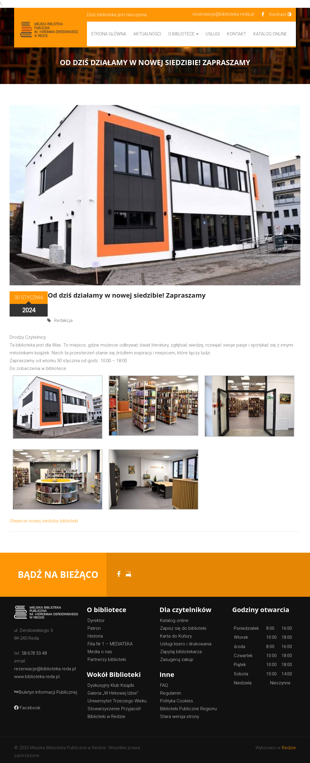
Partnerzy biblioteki (107, 656)
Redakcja (63, 306)
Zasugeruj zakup (176, 656)
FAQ (164, 682)
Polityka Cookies (176, 697)
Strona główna (108, 34)
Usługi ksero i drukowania (185, 640)
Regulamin (170, 689)
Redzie (289, 744)
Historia (95, 632)
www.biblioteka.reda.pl (37, 673)
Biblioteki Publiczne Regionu (188, 705)
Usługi (213, 34)
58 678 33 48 (34, 650)
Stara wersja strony (179, 713)
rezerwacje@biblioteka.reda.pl (223, 14)
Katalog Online (270, 34)
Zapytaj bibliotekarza (181, 648)
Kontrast (280, 14)
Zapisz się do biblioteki (183, 625)
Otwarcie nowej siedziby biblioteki (44, 517)
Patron (94, 625)
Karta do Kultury (176, 632)
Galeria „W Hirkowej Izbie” (113, 689)
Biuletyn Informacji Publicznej (45, 689)
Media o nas (100, 648)
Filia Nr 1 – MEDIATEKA (110, 640)
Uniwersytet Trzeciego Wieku (117, 697)
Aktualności (147, 34)
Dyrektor (96, 617)
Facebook (27, 704)
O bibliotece (183, 34)
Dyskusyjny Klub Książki (111, 682)
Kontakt (236, 34)
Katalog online (174, 617)
